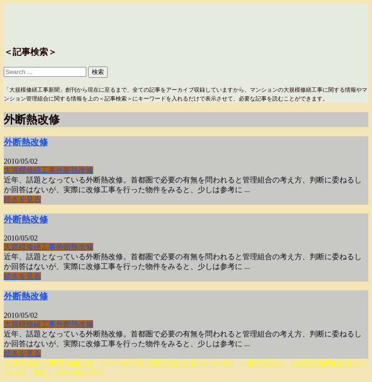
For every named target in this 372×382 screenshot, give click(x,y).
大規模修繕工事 (30, 170)
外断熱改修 (26, 142)
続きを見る (22, 199)
